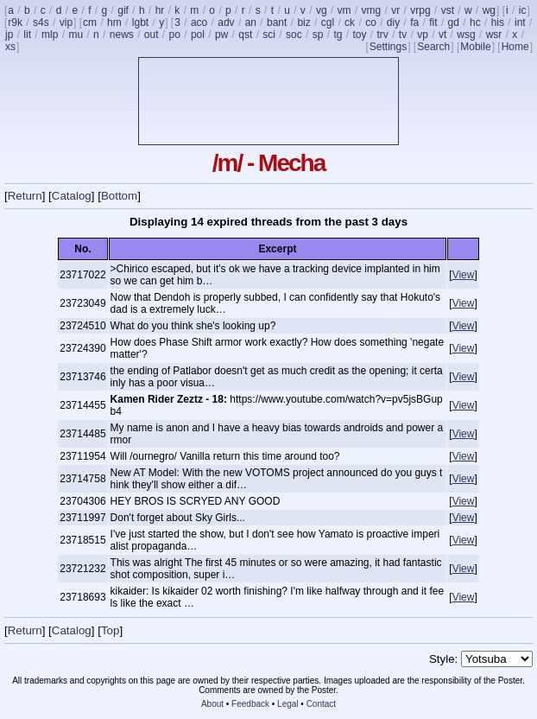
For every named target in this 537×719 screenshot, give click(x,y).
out (151, 35)
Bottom (119, 195)
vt (442, 35)
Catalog (72, 195)
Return (25, 195)
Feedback (250, 704)
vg (321, 10)
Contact (321, 704)
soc (294, 35)
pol (198, 35)
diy (393, 22)
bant (277, 22)
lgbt (140, 22)
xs (10, 47)
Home (515, 47)
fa (414, 22)
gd (453, 22)
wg (489, 10)
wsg (466, 35)
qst (245, 35)
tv (403, 35)
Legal (287, 704)
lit (27, 35)
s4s (41, 22)
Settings (388, 47)
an (250, 22)
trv (382, 35)
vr (395, 10)
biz (303, 22)
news (122, 35)
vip (66, 22)
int (520, 22)
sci (268, 35)
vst (447, 10)
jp (9, 35)
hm (114, 22)
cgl (327, 22)
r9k (15, 22)
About (212, 704)
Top (110, 630)
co (370, 22)
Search (433, 47)
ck (349, 22)
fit (433, 22)
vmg (372, 10)
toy (359, 35)
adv (226, 22)
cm (90, 22)
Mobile (475, 47)
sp (318, 35)
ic (523, 10)
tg (337, 35)
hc (475, 22)
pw (221, 35)
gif (123, 10)
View (463, 275)
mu (75, 35)
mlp (49, 35)
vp (422, 35)
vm (344, 10)
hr (160, 10)
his (497, 22)
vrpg (420, 10)
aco (199, 22)
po (174, 35)
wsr (494, 35)
